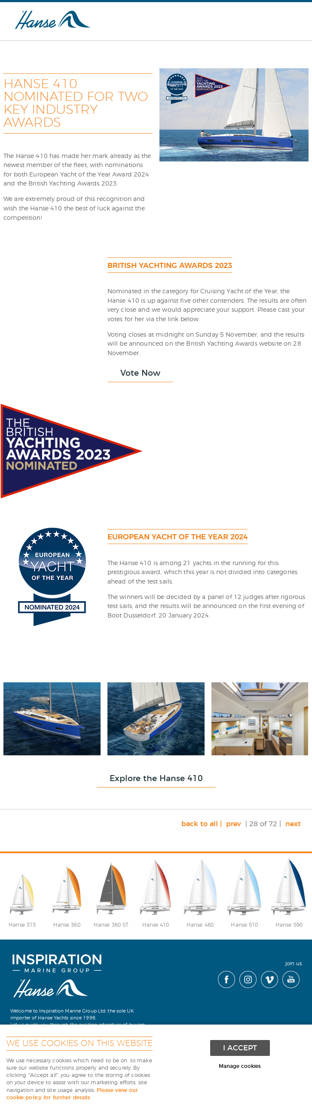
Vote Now (140, 373)
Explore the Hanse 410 (156, 779)
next (293, 824)
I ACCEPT (240, 1048)
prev (233, 824)
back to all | (201, 824)
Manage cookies (240, 1066)
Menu (284, 19)
